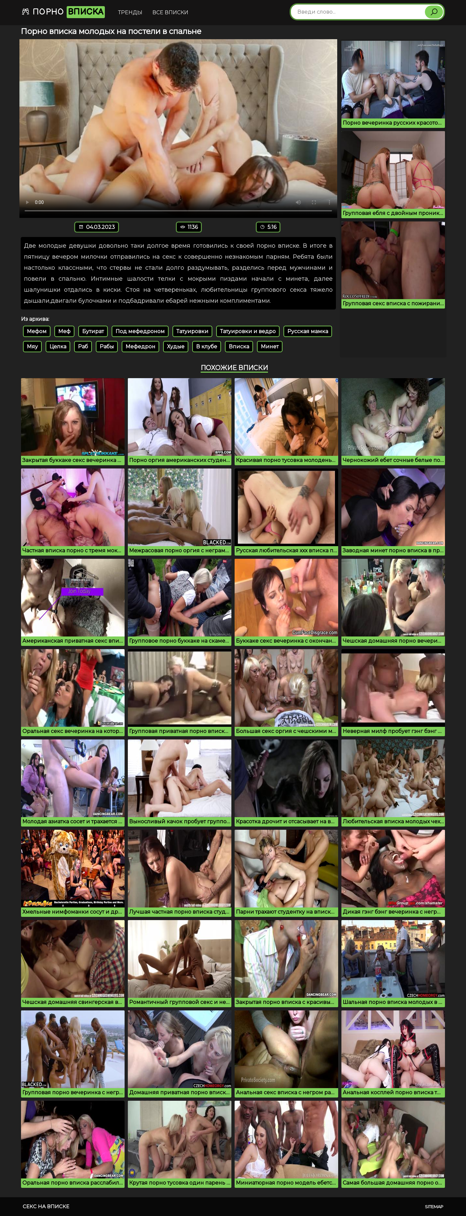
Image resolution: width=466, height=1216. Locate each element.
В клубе (206, 346)
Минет (270, 346)
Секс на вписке (46, 1206)
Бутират (93, 331)
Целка (58, 346)
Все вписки (170, 12)
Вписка (239, 346)
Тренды (130, 12)
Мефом (37, 331)
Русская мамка (307, 331)
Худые (175, 346)
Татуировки (192, 331)
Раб (83, 346)
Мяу (32, 346)
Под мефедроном (140, 331)
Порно (63, 12)
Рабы (107, 346)
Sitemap (434, 1206)
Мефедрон (140, 346)
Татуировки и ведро (248, 331)
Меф (64, 331)
